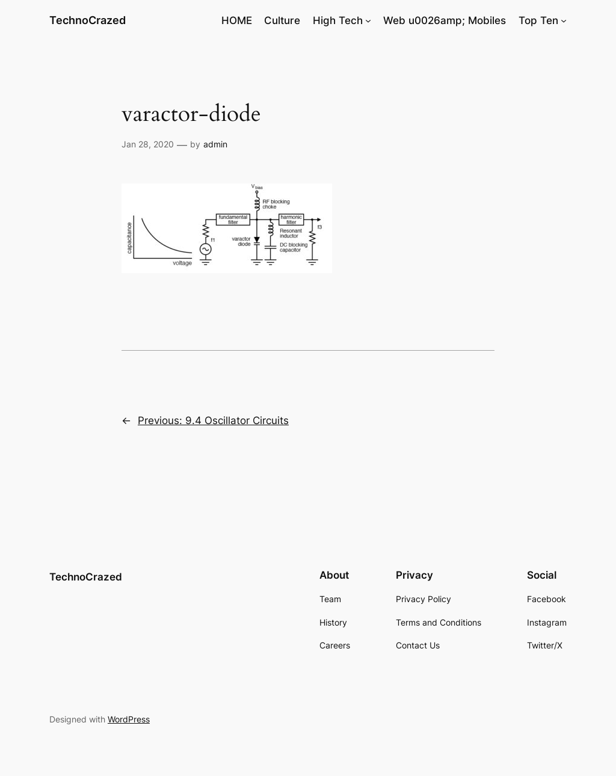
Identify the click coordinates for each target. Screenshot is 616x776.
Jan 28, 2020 (148, 144)
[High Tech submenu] (368, 20)
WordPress (129, 719)
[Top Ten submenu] (564, 20)
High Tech (338, 20)
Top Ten (538, 20)
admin (215, 144)
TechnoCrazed (87, 20)
